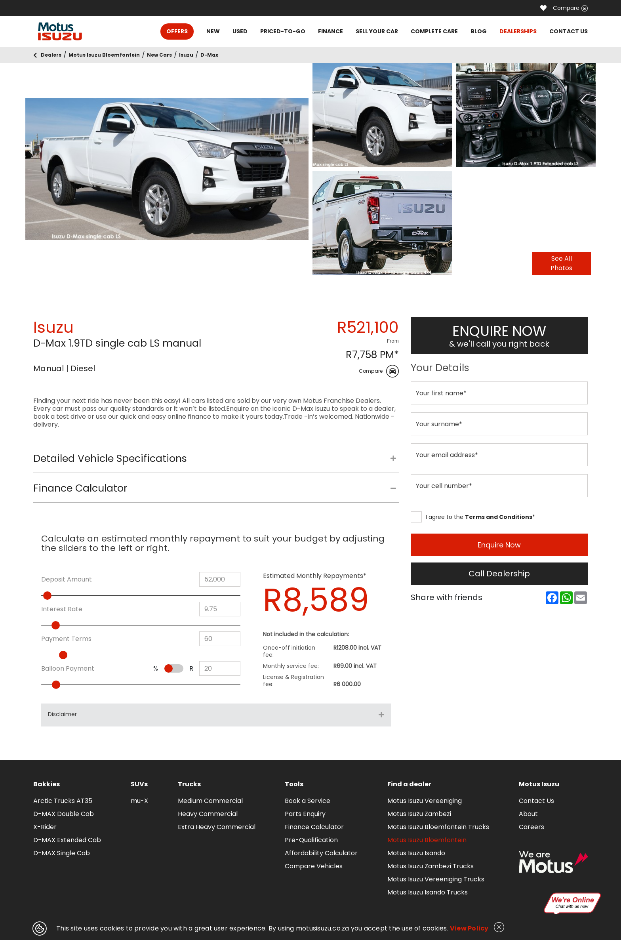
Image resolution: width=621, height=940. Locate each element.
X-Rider (45, 826)
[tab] (216, 463)
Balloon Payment (67, 669)
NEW (213, 31)
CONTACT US (568, 31)
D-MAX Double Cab (63, 813)
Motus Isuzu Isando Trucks (427, 892)
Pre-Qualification (311, 840)
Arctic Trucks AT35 (62, 800)
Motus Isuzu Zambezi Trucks (430, 866)
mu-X (139, 800)
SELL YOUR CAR (377, 31)
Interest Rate (61, 609)
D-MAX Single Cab (61, 853)
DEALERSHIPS (518, 31)
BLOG (479, 31)
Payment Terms (66, 639)
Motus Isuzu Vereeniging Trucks (435, 879)
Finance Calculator (314, 826)
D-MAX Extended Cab (67, 840)
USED (240, 31)
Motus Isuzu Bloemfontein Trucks (438, 826)
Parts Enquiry (305, 813)
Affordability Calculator (321, 853)
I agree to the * (473, 516)
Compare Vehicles (314, 866)
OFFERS (177, 31)
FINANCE (330, 31)
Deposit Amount (66, 579)
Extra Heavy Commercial (216, 826)
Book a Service (307, 800)
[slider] (64, 595)
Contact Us (536, 800)
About (528, 813)
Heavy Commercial (208, 813)
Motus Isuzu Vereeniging (424, 800)
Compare (570, 8)
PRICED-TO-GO (282, 31)
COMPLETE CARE (434, 31)
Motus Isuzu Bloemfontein (427, 840)
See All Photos (561, 263)
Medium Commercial (210, 800)
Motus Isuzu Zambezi (419, 813)
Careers (531, 826)
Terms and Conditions (498, 517)
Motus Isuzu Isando (416, 853)
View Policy (469, 928)
